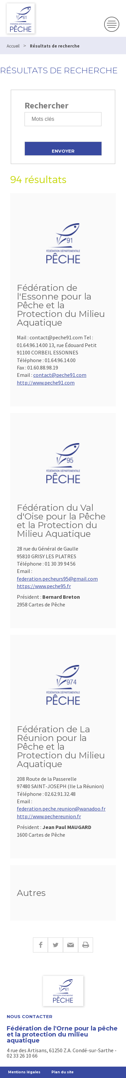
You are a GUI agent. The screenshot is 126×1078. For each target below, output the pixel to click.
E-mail (70, 944)
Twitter (55, 944)
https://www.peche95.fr (44, 586)
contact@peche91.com (59, 374)
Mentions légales (24, 1072)
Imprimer (85, 944)
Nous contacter (29, 1016)
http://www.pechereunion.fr (49, 816)
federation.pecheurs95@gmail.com (57, 578)
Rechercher (47, 105)
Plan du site (62, 1072)
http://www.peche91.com (46, 382)
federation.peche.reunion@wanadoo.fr (61, 808)
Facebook (40, 944)
